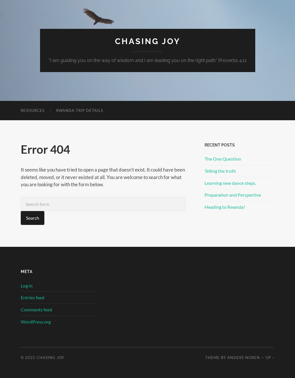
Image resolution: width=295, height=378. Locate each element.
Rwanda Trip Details (79, 110)
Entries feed (32, 297)
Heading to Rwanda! (225, 207)
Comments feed (36, 309)
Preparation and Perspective (233, 195)
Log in (27, 285)
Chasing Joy (147, 41)
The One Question (223, 158)
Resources (33, 110)
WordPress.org (36, 321)
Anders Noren (243, 357)
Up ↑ (270, 357)
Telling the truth (220, 171)
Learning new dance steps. (230, 183)
